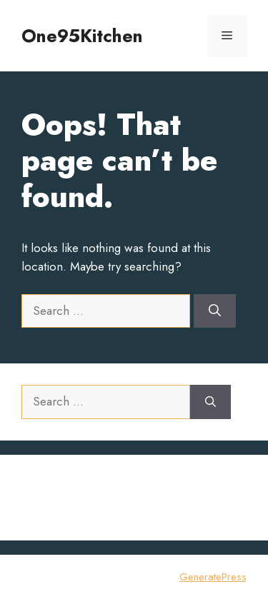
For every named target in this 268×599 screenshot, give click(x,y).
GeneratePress (213, 577)
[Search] (215, 311)
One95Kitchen (82, 36)
